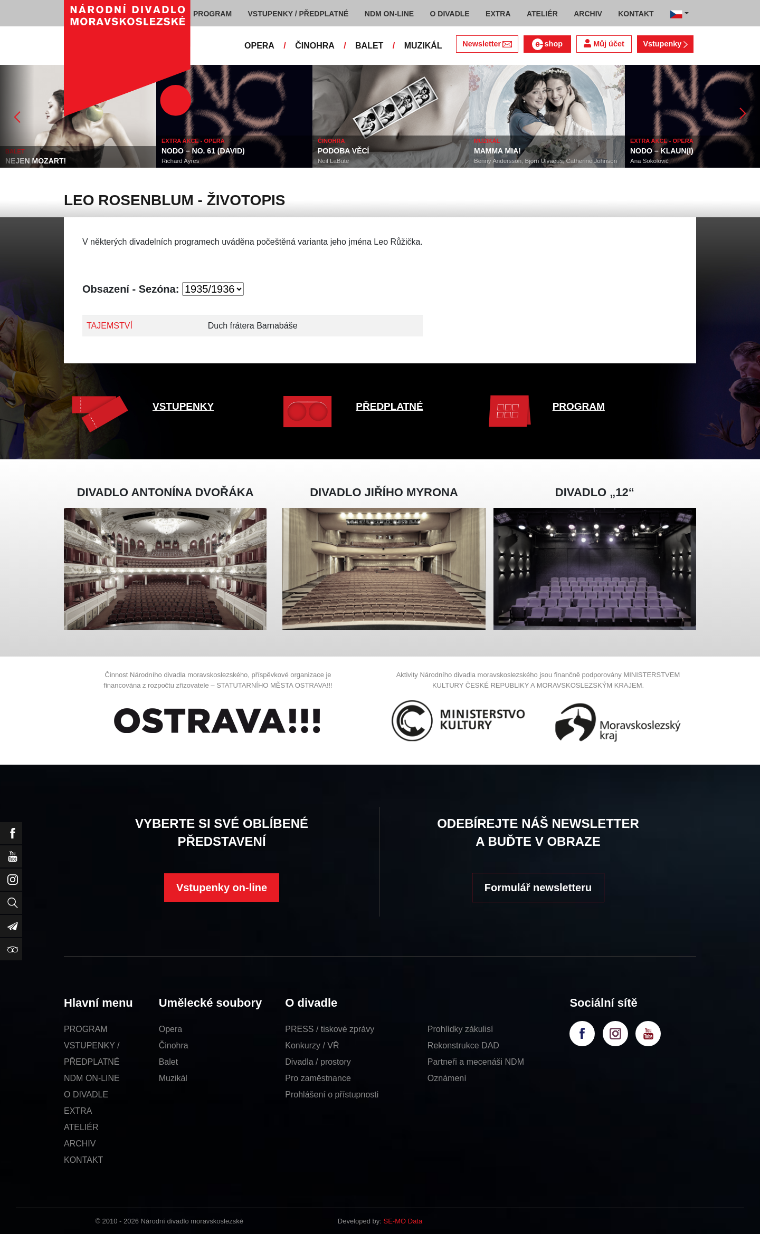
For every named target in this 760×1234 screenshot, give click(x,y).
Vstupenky (665, 44)
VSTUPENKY (183, 406)
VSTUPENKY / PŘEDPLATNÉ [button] (298, 13)
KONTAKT (83, 1159)
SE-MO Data (403, 1221)
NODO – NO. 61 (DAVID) (203, 151)
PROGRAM (579, 406)
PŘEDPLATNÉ (389, 406)
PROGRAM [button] (212, 13)
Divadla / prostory (318, 1061)
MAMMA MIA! (497, 151)
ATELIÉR (81, 1127)
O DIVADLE (86, 1094)
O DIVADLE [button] (450, 13)
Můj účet (604, 43)
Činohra (173, 1045)
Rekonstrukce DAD (463, 1045)
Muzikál (173, 1078)
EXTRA (78, 1110)
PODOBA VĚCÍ (343, 151)
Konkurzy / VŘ (312, 1045)
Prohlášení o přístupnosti (331, 1094)
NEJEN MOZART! (35, 161)
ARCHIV (80, 1143)
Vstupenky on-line (221, 887)
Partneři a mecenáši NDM (476, 1061)
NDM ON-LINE (92, 1078)
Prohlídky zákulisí (460, 1029)
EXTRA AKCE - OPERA (193, 141)
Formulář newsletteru (538, 887)
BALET (369, 45)
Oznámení (447, 1078)
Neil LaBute (333, 161)
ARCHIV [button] (588, 13)
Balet (168, 1061)
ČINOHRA (315, 45)
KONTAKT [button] (635, 13)
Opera (170, 1029)
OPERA (259, 45)
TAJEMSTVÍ (109, 325)
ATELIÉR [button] (542, 13)
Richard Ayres (180, 161)
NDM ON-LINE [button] (389, 13)
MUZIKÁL (423, 45)
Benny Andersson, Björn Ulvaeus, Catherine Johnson (545, 161)
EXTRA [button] (498, 13)
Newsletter (486, 44)
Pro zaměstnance (318, 1078)
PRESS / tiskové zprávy (329, 1029)
